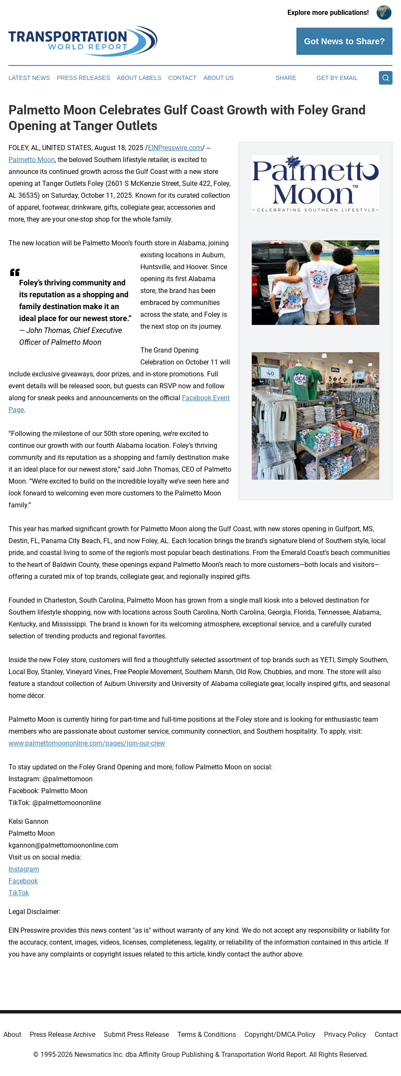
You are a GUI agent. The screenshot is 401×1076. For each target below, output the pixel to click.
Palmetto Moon (32, 160)
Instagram (24, 869)
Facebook (23, 881)
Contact (182, 77)
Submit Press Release (136, 1034)
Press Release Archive (62, 1034)
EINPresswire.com (175, 148)
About (12, 1034)
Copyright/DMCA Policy (280, 1034)
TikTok (19, 893)
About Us (218, 77)
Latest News (29, 77)
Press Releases (83, 77)
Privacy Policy (345, 1034)
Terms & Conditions (206, 1034)
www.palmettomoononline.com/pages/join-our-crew (87, 743)
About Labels (139, 77)
